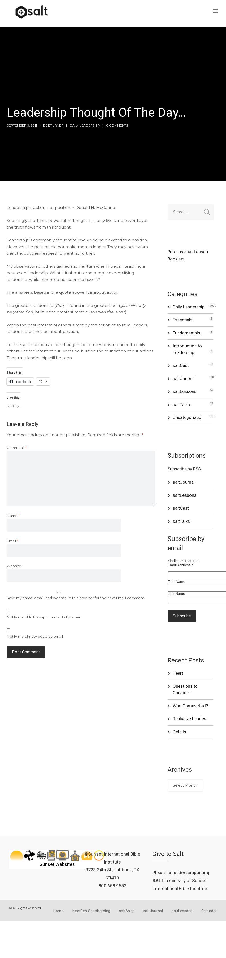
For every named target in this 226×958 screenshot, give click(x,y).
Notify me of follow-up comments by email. (44, 617)
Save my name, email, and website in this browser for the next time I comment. (76, 598)
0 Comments (117, 125)
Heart (178, 673)
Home (58, 911)
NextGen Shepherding (91, 911)
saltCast (181, 365)
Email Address (180, 565)
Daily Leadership (85, 125)
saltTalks (181, 404)
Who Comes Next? (190, 705)
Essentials (183, 319)
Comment (17, 448)
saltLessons (184, 391)
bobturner (53, 125)
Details (179, 731)
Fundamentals (186, 332)
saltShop (127, 911)
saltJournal (184, 378)
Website (14, 566)
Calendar (209, 911)
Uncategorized (187, 417)
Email (12, 541)
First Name (176, 581)
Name (13, 516)
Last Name (176, 594)
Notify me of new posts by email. (35, 636)
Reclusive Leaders (190, 718)
